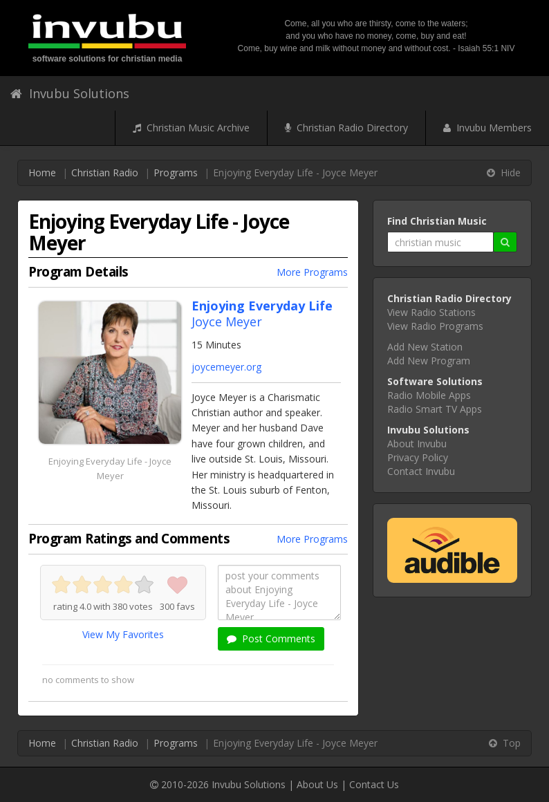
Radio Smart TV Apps (434, 409)
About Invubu (417, 443)
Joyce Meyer (227, 321)
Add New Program (428, 360)
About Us (317, 784)
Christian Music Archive (191, 127)
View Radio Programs (435, 326)
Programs (175, 172)
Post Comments (271, 638)
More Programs (312, 272)
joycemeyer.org (226, 366)
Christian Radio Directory (346, 127)
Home (42, 172)
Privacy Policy (417, 457)
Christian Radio (104, 172)
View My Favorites (123, 634)
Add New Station (425, 346)
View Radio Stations (431, 312)
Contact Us (374, 784)
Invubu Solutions (69, 93)
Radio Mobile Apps (429, 395)
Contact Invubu (421, 471)
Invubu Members (487, 127)
